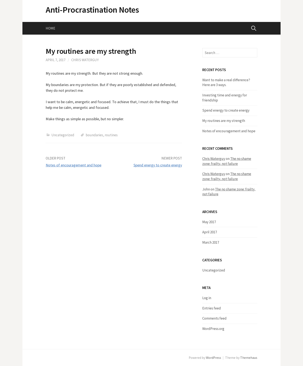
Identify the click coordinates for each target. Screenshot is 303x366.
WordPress (213, 358)
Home (50, 28)
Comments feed (214, 318)
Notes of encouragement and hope (73, 165)
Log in (206, 298)
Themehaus (248, 358)
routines (111, 135)
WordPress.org (213, 328)
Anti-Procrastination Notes (92, 9)
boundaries (94, 135)
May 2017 (209, 222)
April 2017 (209, 232)
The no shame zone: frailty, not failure (226, 161)
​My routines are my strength (223, 120)
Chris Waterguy (85, 60)
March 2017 (210, 242)
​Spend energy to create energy (158, 165)
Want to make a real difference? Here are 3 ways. (226, 82)
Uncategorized (62, 135)
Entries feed (211, 308)
